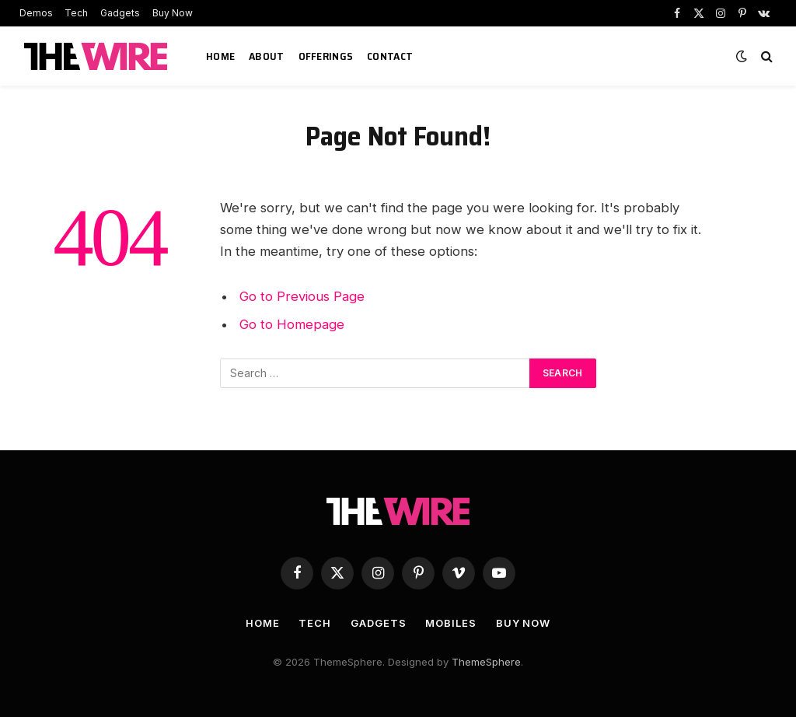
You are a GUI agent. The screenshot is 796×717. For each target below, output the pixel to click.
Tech (76, 13)
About (266, 56)
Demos (36, 13)
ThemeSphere (486, 662)
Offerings (326, 56)
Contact (390, 56)
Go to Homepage (291, 324)
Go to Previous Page (302, 296)
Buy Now (172, 13)
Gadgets (120, 13)
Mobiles (450, 623)
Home (220, 56)
